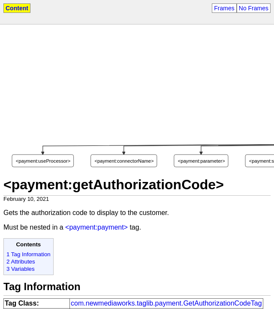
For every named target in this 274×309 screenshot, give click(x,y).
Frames (224, 8)
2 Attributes (20, 261)
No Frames (253, 8)
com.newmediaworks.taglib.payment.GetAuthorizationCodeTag (166, 303)
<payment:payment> (96, 227)
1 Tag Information (28, 254)
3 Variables (20, 269)
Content (17, 8)
